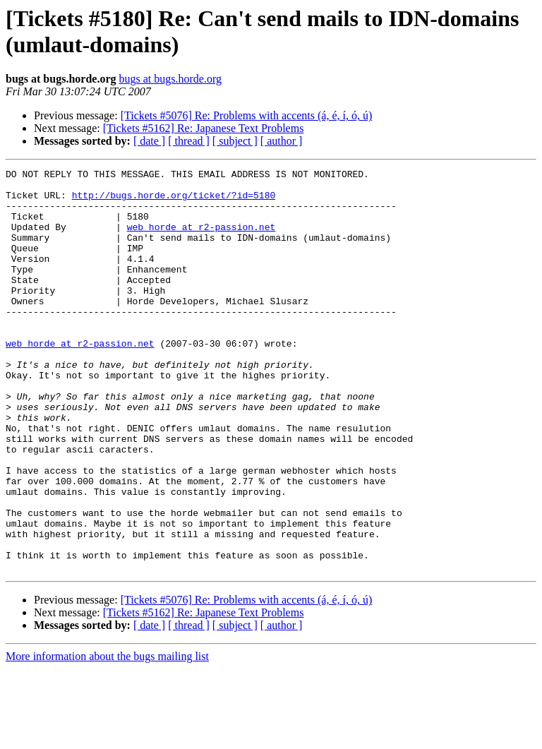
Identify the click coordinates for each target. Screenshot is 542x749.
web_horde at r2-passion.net (201, 239)
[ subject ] (235, 141)
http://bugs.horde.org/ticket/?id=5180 (174, 201)
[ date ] (149, 141)
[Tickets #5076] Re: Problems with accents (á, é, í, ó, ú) (247, 115)
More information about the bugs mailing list (107, 737)
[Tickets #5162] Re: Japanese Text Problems (203, 128)
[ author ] (281, 141)
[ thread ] (189, 141)
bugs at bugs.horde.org (170, 79)
